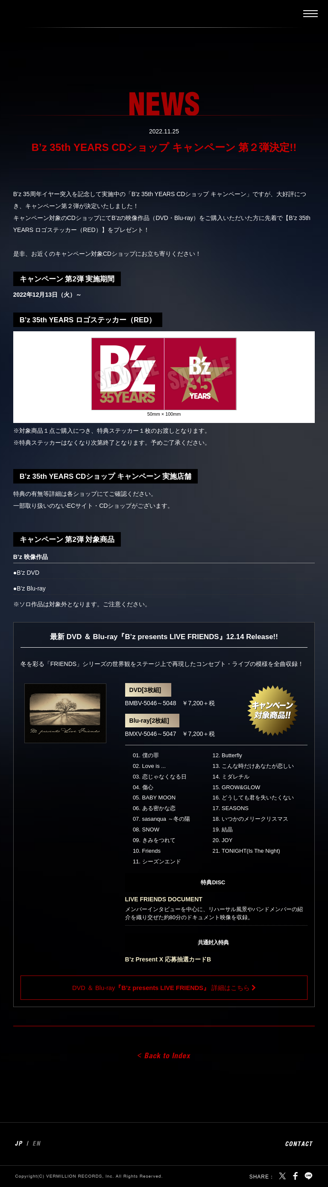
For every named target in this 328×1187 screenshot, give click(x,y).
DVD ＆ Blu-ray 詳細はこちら (161, 987)
